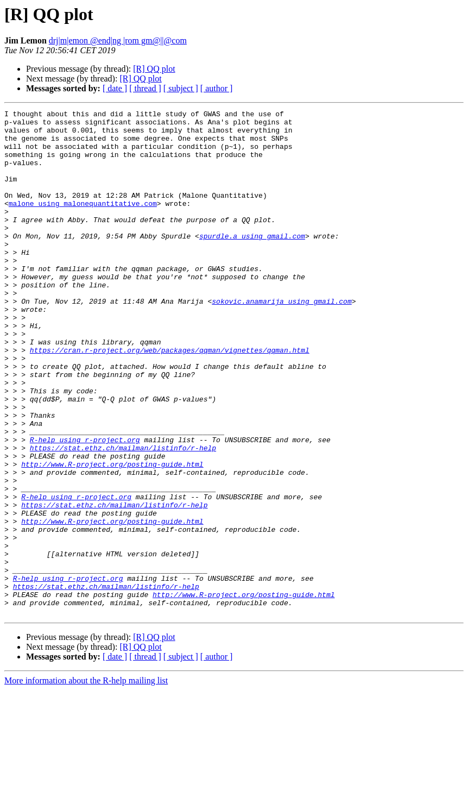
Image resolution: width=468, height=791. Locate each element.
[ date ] (115, 88)
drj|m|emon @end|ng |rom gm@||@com (118, 40)
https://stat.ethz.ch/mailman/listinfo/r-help (123, 516)
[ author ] (216, 88)
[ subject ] (180, 88)
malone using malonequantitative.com (83, 223)
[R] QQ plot (154, 68)
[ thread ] (145, 88)
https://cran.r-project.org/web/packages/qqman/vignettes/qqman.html (169, 399)
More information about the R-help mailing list (86, 781)
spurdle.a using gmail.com (252, 262)
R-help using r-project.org (85, 506)
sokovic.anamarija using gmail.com (281, 340)
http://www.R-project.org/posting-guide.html (112, 536)
